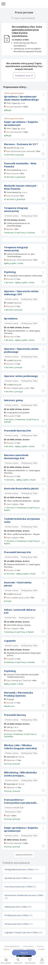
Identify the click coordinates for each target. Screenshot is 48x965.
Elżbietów (10, 760)
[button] (43, 109)
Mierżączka (11, 730)
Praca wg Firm (18, 949)
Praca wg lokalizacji (11, 946)
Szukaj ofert (18, 961)
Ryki (8, 815)
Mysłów (9, 229)
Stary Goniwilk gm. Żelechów (18, 680)
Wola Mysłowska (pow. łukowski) (20, 151)
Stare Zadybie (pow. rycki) (17, 388)
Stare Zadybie (12, 504)
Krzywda (10, 416)
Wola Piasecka (12, 173)
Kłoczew (10, 279)
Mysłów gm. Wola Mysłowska (19, 260)
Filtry (24, 952)
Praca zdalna (28, 946)
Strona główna (6, 961)
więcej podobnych (24, 854)
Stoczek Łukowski (14, 106)
